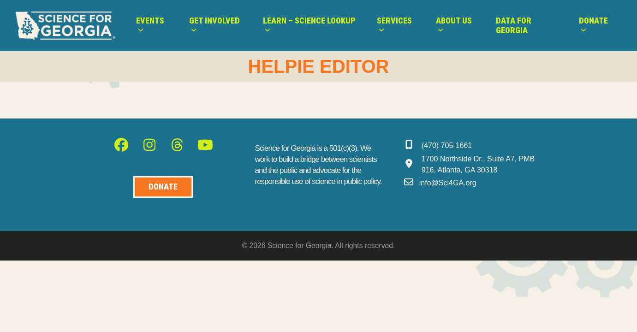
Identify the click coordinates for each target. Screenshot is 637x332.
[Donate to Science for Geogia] (163, 187)
